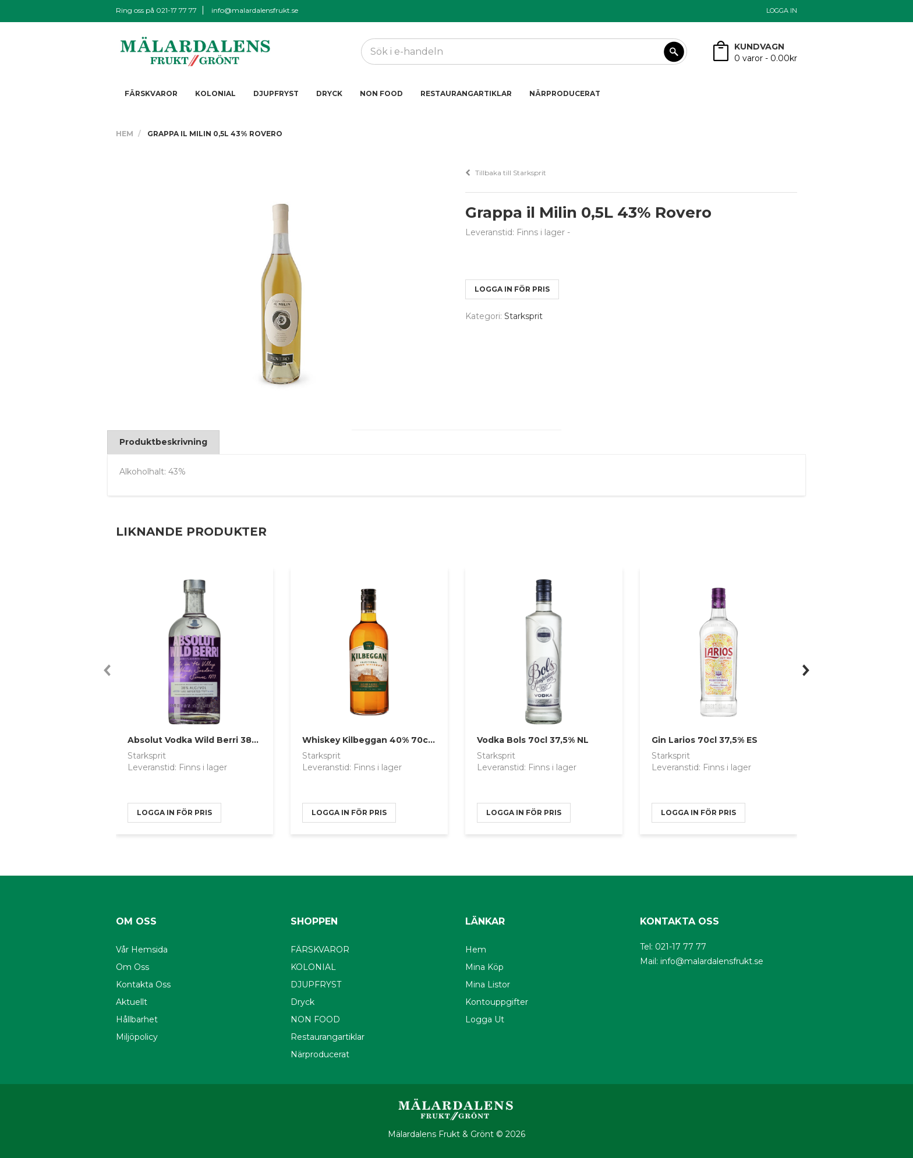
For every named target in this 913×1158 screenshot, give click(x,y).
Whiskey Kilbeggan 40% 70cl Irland (380, 740)
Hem (124, 133)
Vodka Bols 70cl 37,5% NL (533, 740)
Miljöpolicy (137, 1037)
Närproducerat (564, 93)
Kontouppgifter (496, 1002)
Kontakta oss (143, 984)
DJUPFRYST (276, 93)
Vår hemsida (142, 949)
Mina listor (487, 984)
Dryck (329, 93)
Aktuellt (131, 1002)
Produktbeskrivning (163, 442)
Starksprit (523, 316)
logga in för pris (512, 289)
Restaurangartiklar (466, 93)
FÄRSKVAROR (151, 93)
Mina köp (484, 967)
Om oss (132, 967)
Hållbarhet (137, 1019)
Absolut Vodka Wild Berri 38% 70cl (204, 740)
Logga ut (484, 1019)
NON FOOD (381, 93)
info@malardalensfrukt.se (254, 10)
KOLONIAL (215, 93)
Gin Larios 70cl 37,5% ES (705, 740)
